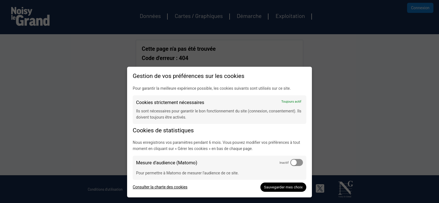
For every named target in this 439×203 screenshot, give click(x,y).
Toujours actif (291, 101)
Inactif (284, 163)
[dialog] (219, 132)
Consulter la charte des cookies (160, 187)
